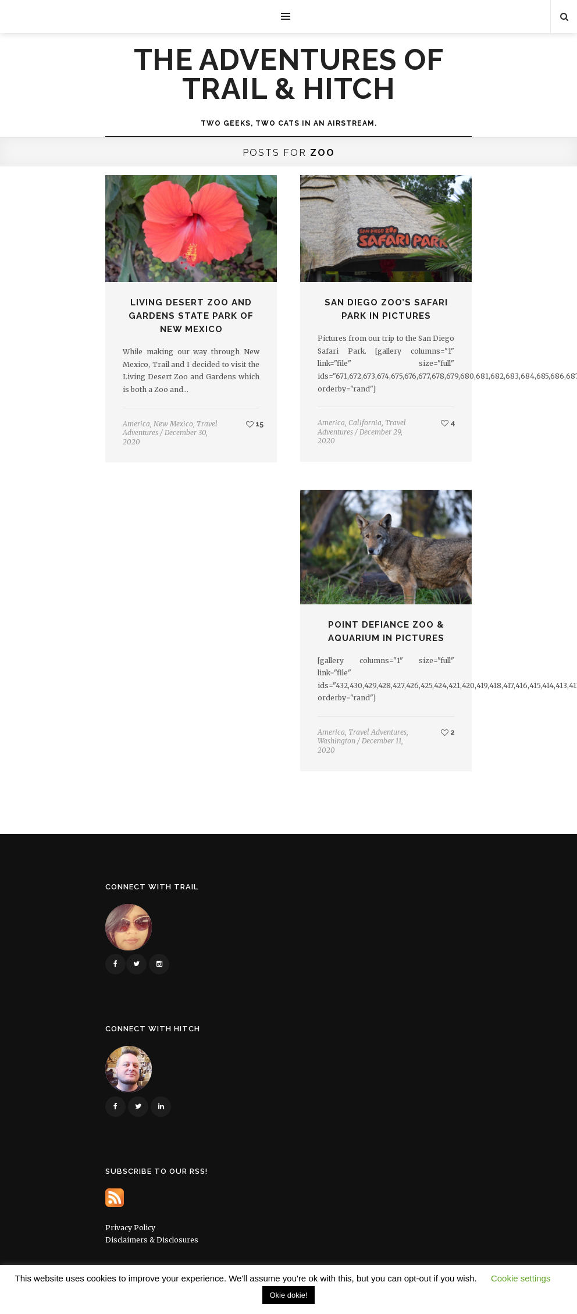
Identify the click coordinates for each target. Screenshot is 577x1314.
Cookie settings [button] (521, 1278)
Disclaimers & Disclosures (151, 1239)
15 (254, 423)
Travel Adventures (377, 732)
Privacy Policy (130, 1227)
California (365, 422)
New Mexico (173, 423)
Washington (336, 740)
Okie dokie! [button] (288, 1295)
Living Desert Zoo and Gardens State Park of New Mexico (191, 315)
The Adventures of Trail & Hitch (289, 74)
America (136, 423)
